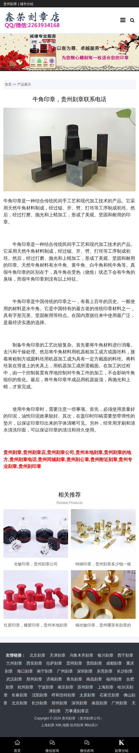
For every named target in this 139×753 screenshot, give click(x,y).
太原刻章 (87, 695)
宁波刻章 (46, 687)
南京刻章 (65, 687)
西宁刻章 (125, 655)
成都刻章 (114, 663)
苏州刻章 (85, 687)
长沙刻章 (125, 671)
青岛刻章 (74, 679)
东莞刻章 (105, 671)
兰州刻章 (14, 663)
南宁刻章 (45, 671)
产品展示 (24, 84)
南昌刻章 (94, 679)
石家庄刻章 (109, 695)
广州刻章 (65, 671)
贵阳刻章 (94, 663)
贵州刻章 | (11, 4)
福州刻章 (114, 679)
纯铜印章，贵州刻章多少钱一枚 (103, 564)
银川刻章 (105, 655)
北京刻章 (37, 655)
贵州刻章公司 (90, 718)
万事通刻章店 (77, 711)
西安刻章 (34, 663)
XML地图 (62, 725)
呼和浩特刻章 (63, 695)
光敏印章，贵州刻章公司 (36, 564)
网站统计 (91, 725)
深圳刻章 (85, 671)
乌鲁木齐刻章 (81, 655)
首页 (8, 84)
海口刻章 (25, 671)
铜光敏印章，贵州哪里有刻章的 (103, 625)
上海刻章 (105, 687)
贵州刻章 (68, 718)
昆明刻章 (74, 663)
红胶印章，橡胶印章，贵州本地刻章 (36, 625)
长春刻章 (20, 695)
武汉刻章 (14, 679)
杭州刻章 (25, 687)
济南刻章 (54, 679)
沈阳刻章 (40, 695)
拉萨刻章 (54, 663)
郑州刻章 (34, 679)
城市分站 (26, 4)
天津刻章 (58, 655)
